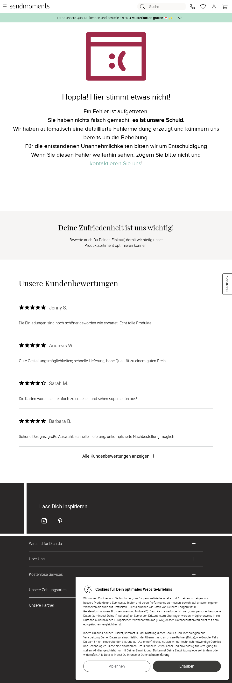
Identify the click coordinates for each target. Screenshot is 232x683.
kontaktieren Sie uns (115, 163)
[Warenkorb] (224, 6)
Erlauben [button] (186, 666)
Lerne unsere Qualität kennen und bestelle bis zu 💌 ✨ (115, 17)
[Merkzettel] (203, 6)
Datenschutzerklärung (155, 654)
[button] (192, 6)
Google (206, 637)
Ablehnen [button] (117, 666)
